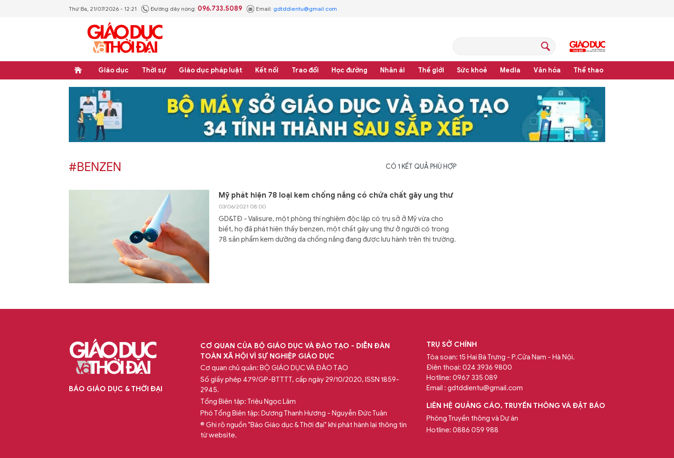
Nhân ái (392, 70)
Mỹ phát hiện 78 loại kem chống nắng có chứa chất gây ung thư (336, 195)
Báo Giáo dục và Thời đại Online (125, 39)
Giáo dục (113, 70)
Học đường (349, 70)
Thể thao (588, 70)
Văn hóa (547, 70)
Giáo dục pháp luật (210, 70)
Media (510, 70)
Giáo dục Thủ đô (587, 46)
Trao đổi (305, 70)
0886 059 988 (475, 430)
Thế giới (431, 70)
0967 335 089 (475, 377)
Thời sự (154, 70)
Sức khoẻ (472, 70)
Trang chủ (78, 70)
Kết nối (266, 70)
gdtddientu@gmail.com (305, 8)
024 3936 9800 (487, 367)
